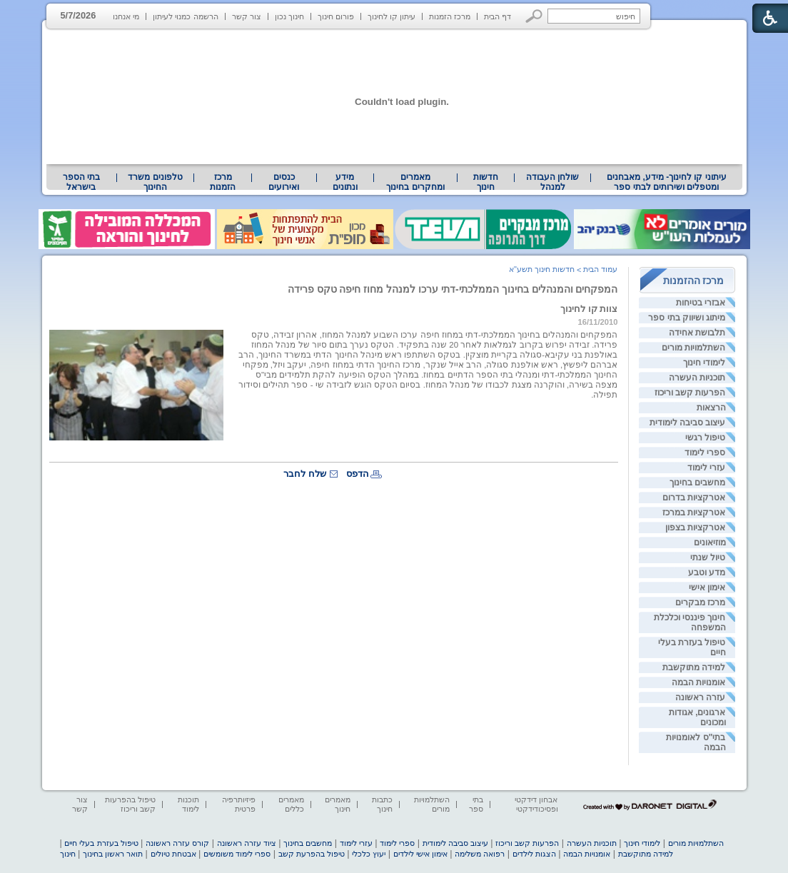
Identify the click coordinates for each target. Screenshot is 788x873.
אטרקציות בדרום (693, 498)
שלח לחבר (304, 473)
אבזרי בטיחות (700, 303)
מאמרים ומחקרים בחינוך (415, 182)
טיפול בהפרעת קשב (311, 853)
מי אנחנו (126, 16)
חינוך (68, 853)
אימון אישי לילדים (420, 853)
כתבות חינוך (382, 804)
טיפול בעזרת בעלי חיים (101, 843)
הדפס (357, 473)
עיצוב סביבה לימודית (688, 423)
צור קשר (246, 16)
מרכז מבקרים (700, 602)
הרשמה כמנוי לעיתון (185, 16)
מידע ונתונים (345, 182)
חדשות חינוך (485, 182)
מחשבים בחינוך (697, 483)
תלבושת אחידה (697, 333)
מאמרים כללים (291, 804)
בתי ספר (476, 804)
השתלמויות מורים (693, 348)
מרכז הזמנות (449, 16)
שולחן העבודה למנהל (552, 182)
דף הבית (497, 16)
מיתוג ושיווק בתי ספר (686, 318)
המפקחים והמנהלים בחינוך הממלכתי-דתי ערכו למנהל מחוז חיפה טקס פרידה (453, 289)
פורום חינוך (336, 16)
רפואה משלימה (480, 853)
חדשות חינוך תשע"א (542, 269)
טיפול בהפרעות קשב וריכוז (130, 804)
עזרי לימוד (706, 468)
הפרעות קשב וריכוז (690, 393)
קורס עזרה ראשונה (177, 843)
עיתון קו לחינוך (391, 16)
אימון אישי (707, 587)
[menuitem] (666, 182)
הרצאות (711, 408)
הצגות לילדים (534, 853)
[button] (534, 16)
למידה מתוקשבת (693, 667)
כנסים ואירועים (283, 182)
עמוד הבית (600, 269)
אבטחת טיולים (173, 853)
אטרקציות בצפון (695, 528)
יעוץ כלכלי (368, 853)
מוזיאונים (710, 542)
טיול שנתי (707, 557)
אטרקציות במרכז (693, 513)
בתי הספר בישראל (81, 182)
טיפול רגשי (705, 438)
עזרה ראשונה (700, 697)
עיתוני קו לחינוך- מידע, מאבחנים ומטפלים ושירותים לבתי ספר (667, 182)
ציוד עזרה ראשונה (246, 843)
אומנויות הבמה (698, 682)
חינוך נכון (289, 16)
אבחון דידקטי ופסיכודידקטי (536, 804)
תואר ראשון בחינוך (113, 853)
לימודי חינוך (704, 363)
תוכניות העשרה (697, 378)
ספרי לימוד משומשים (237, 853)
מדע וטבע (706, 572)
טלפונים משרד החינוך (155, 182)
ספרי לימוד (705, 453)
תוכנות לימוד (188, 804)
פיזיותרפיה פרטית (239, 804)
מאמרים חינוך (337, 804)
